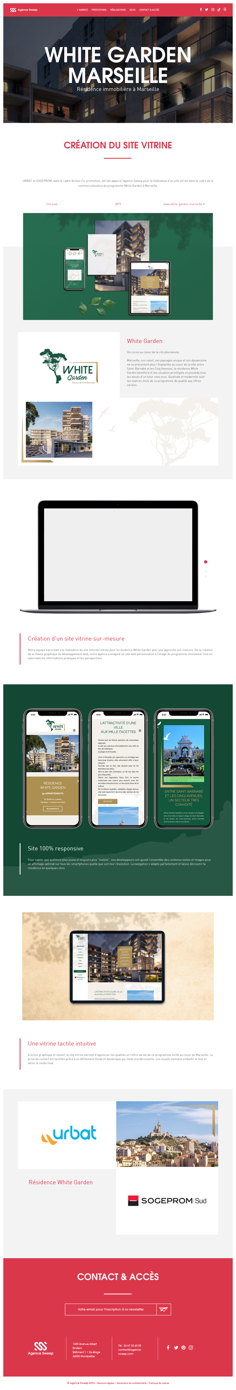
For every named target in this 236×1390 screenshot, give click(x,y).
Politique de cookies (159, 1383)
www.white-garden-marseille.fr (190, 204)
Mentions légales (105, 1383)
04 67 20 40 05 (132, 1345)
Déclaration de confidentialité (131, 1383)
